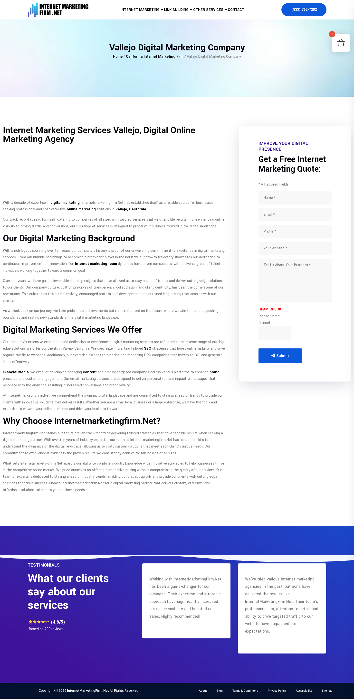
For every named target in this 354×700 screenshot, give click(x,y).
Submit (280, 355)
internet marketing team (96, 263)
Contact (243, 13)
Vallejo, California (130, 209)
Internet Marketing (133, 13)
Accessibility (304, 690)
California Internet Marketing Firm (154, 56)
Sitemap (327, 690)
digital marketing (65, 202)
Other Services (210, 13)
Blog (220, 690)
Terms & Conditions (245, 690)
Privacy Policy (277, 690)
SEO (147, 348)
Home (118, 56)
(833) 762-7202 (304, 13)
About (203, 690)
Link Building (174, 13)
